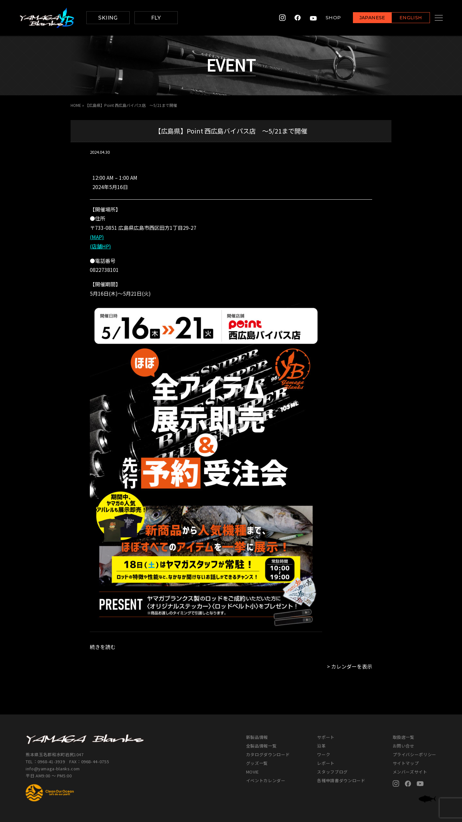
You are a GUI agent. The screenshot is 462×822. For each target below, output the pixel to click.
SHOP (325, 18)
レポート (326, 763)
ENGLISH (403, 18)
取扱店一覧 (404, 737)
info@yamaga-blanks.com (53, 769)
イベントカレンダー (266, 780)
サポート (326, 737)
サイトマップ (406, 763)
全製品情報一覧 (261, 746)
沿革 (321, 746)
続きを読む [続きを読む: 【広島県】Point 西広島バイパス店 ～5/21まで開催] (103, 647)
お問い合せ (404, 746)
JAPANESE (364, 18)
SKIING (107, 18)
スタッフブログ (332, 772)
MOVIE (252, 772)
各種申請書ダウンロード (341, 780)
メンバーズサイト (410, 772)
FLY (156, 18)
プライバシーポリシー (415, 754)
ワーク (323, 754)
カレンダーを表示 (351, 666)
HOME (76, 105)
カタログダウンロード (268, 754)
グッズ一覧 (257, 763)
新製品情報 (257, 737)
